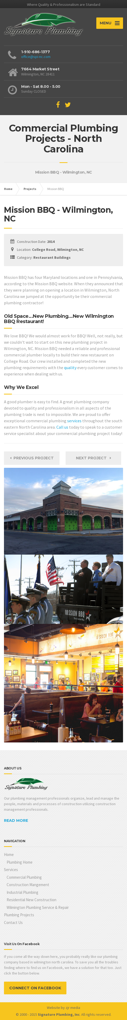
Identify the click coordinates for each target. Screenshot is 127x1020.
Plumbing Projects (19, 914)
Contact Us (13, 922)
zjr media (73, 1007)
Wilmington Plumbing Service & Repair (38, 907)
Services (11, 869)
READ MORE (16, 820)
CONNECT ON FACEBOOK (35, 988)
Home (8, 189)
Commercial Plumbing (24, 877)
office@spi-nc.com (36, 56)
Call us (62, 427)
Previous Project (32, 458)
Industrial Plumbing (22, 892)
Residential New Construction (31, 899)
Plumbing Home (20, 862)
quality (70, 367)
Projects (30, 189)
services (74, 420)
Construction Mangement (28, 884)
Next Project (93, 458)
